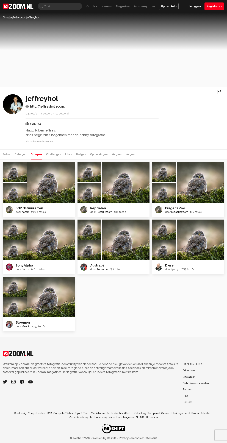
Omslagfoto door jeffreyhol (21, 17)
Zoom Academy (78, 417)
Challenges (53, 154)
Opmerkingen (99, 154)
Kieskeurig (20, 413)
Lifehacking (139, 413)
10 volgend (62, 113)
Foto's (6, 154)
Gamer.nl (166, 413)
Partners (188, 389)
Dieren (170, 265)
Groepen (36, 154)
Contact (187, 402)
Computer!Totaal (63, 413)
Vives (112, 417)
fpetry (175, 269)
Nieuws (106, 6)
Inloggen (195, 6)
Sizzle (25, 269)
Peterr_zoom (104, 212)
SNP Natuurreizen (29, 208)
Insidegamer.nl (181, 413)
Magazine (123, 6)
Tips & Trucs (82, 413)
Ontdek (91, 6)
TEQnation (151, 417)
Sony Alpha (24, 265)
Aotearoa (102, 269)
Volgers (116, 154)
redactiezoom (179, 212)
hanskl (25, 212)
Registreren (214, 6)
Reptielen (98, 208)
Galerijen (20, 154)
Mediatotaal (98, 413)
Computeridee (36, 413)
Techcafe (112, 413)
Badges (81, 154)
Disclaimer (189, 376)
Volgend (131, 154)
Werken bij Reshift (104, 438)
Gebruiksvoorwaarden (196, 383)
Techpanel (153, 413)
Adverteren (189, 370)
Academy (141, 6)
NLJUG (140, 417)
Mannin (26, 326)
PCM (49, 413)
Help (185, 395)
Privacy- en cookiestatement (137, 438)
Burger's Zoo (175, 208)
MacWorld (125, 413)
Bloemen (23, 322)
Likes (68, 154)
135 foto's (31, 113)
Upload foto (168, 6)
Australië (97, 265)
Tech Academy (98, 417)
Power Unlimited (201, 413)
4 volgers (46, 113)
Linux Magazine (125, 417)
